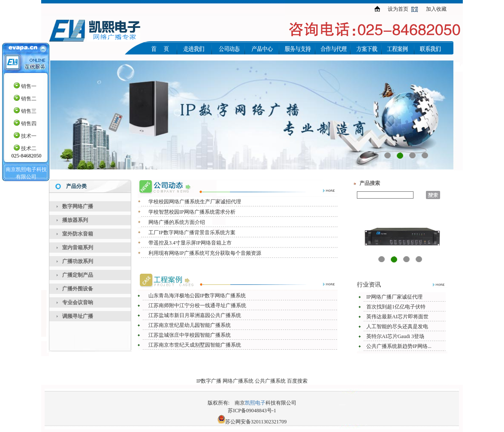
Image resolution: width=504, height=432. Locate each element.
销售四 (28, 124)
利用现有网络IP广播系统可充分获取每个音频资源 (204, 253)
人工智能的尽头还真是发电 (397, 326)
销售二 (28, 99)
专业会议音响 (77, 302)
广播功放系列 (77, 261)
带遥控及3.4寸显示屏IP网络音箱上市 (190, 243)
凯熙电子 (255, 403)
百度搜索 (297, 381)
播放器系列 (75, 220)
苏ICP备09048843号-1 (252, 411)
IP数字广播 (209, 381)
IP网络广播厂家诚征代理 (394, 297)
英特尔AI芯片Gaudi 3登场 (395, 336)
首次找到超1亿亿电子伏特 (396, 307)
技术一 (28, 136)
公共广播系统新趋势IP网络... (399, 346)
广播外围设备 (77, 289)
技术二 (28, 148)
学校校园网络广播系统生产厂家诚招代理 (194, 202)
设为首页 (398, 9)
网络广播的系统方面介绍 (176, 222)
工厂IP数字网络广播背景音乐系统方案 (191, 233)
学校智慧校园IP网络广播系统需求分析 (191, 212)
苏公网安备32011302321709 (256, 422)
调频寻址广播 (77, 316)
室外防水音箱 (77, 234)
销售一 (28, 86)
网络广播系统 (238, 381)
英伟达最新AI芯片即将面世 (397, 317)
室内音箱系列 (77, 248)
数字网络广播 (77, 206)
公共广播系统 (270, 381)
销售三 (28, 111)
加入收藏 (436, 9)
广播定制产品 (77, 275)
